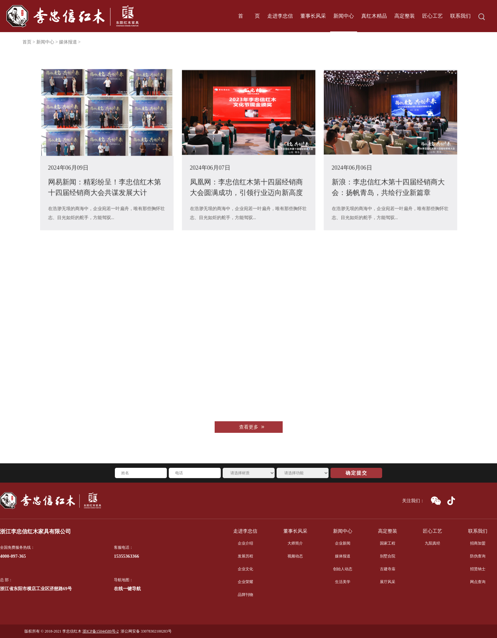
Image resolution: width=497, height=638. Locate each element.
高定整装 (387, 531)
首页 (26, 43)
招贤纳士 (477, 569)
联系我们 (477, 531)
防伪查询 (477, 556)
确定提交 (356, 473)
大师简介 (295, 543)
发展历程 (245, 556)
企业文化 (245, 569)
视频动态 (295, 556)
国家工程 (387, 543)
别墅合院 (387, 556)
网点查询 (477, 582)
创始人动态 (342, 569)
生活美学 (342, 582)
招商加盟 (477, 543)
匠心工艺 (432, 531)
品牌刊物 (245, 594)
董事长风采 (295, 531)
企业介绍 (245, 543)
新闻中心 (45, 43)
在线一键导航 (127, 588)
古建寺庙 (387, 569)
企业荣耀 (245, 582)
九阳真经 (432, 543)
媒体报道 (342, 556)
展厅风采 (387, 582)
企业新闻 (342, 543)
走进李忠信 (245, 531)
